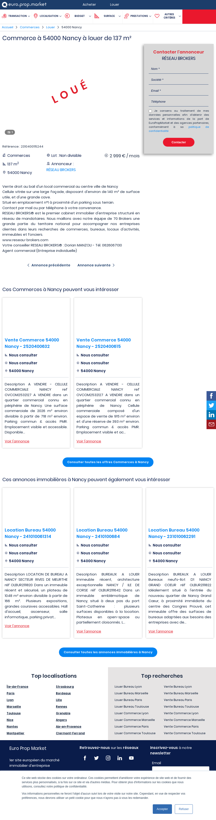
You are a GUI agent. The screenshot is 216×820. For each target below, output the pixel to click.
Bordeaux (63, 693)
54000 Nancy (72, 27)
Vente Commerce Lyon (181, 713)
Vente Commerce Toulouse (185, 733)
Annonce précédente (51, 265)
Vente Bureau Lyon (178, 687)
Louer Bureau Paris (128, 700)
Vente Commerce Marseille (184, 720)
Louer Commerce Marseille (135, 720)
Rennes (61, 707)
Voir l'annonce (17, 441)
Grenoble (63, 713)
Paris (10, 693)
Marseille (14, 707)
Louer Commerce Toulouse (135, 733)
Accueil (7, 27)
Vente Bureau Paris (178, 700)
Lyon (10, 700)
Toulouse (14, 713)
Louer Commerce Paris (132, 726)
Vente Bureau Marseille (181, 693)
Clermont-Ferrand (70, 733)
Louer (50, 27)
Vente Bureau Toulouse (181, 707)
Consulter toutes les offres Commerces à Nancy (108, 462)
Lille (59, 700)
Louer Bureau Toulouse (132, 707)
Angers (61, 720)
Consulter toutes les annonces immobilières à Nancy (108, 652)
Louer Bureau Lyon (128, 687)
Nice (10, 720)
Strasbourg (65, 687)
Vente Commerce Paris (181, 726)
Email (156, 763)
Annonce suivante (94, 265)
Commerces (30, 27)
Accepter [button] (162, 809)
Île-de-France (17, 687)
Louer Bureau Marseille (131, 693)
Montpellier (15, 733)
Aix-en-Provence (68, 726)
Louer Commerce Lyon (131, 713)
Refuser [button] (184, 809)
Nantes (12, 726)
